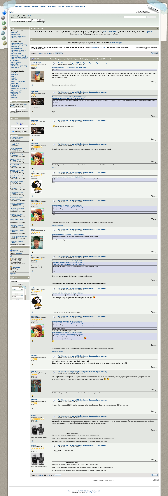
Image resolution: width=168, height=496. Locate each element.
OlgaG (13, 144)
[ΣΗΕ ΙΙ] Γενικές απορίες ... (17, 154)
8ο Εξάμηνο (67, 47)
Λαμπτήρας (15, 155)
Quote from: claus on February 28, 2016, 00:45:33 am (67, 321)
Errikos (34, 256)
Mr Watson (15, 232)
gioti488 (34, 400)
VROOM (15, 95)
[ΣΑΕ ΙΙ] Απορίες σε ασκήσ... (17, 208)
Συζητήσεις (61, 6)
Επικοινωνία (16, 38)
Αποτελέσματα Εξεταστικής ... (17, 170)
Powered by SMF (72, 491)
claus (33, 229)
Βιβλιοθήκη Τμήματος (19, 45)
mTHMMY (15, 67)
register (36, 16)
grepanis (14, 188)
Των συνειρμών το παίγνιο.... (17, 137)
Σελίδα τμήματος (17, 43)
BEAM (14, 80)
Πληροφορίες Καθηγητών (15, 63)
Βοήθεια (113, 31)
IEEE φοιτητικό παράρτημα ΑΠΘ (16, 91)
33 (47, 53)
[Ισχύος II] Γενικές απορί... (17, 176)
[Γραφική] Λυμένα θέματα (16, 192)
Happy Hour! (70, 6)
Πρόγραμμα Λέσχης (19, 50)
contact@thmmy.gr (115, 42)
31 (42, 53)
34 (49, 53)
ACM (14, 73)
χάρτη (150, 31)
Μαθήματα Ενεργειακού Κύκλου (53, 47)
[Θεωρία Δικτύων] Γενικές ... (17, 219)
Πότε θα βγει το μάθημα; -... (17, 148)
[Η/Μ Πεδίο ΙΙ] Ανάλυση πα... (17, 203)
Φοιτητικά (43, 6)
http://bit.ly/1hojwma (57, 168)
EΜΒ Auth (15, 87)
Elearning (15, 46)
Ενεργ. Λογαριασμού (19, 36)
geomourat (15, 171)
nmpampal (15, 149)
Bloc (87, 492)
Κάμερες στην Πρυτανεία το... (17, 143)
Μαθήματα (35, 6)
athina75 (34, 371)
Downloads (18, 6)
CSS (95, 492)
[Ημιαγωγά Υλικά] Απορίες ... (17, 181)
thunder (13, 275)
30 (40, 53)
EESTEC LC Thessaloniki (15, 84)
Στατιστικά (14, 247)
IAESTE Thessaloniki (19, 88)
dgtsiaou (34, 92)
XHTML (91, 492)
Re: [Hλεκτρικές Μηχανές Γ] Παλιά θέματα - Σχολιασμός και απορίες (82, 63)
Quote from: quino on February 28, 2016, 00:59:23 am (67, 332)
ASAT (14, 78)
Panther (15, 97)
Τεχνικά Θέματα (51, 6)
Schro (33, 416)
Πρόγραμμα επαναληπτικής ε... (18, 225)
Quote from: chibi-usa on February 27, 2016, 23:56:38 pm (68, 261)
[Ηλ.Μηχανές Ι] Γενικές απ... (17, 230)
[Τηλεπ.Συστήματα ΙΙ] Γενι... (17, 241)
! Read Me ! (27, 6)
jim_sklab (13, 273)
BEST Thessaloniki (18, 81)
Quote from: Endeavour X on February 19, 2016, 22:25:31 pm (69, 67)
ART (13, 76)
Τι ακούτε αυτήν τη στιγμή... (17, 197)
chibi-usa (34, 144)
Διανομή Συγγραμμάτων (20, 57)
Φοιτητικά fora (17, 48)
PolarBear (14, 221)
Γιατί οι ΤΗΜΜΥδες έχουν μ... (17, 165)
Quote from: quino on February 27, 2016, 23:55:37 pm (67, 205)
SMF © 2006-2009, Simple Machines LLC (89, 491)
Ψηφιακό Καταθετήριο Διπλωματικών (18, 59)
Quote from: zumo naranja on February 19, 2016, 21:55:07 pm (69, 96)
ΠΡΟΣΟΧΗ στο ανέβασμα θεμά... (18, 236)
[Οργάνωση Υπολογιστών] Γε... (18, 159)
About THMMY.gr (80, 6)
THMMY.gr (34, 47)
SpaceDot (15, 94)
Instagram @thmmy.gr (19, 66)
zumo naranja (36, 62)
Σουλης (14, 166)
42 (53, 53)
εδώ (105, 31)
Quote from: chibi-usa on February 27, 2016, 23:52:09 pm (68, 177)
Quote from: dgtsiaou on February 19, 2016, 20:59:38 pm (68, 98)
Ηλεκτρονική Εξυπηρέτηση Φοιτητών (18, 54)
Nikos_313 (14, 177)
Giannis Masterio (16, 204)
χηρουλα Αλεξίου (16, 138)
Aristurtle (15, 74)
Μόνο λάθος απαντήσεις (16, 214)
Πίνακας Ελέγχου (16, 102)
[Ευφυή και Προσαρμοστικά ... (18, 186)
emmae (34, 356)
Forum (14, 32)
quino (33, 172)
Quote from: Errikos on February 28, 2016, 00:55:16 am (67, 293)
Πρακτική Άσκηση (18, 52)
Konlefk (14, 160)
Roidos (14, 193)
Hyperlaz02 (15, 210)
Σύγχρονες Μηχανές (78, 47)
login (30, 16)
